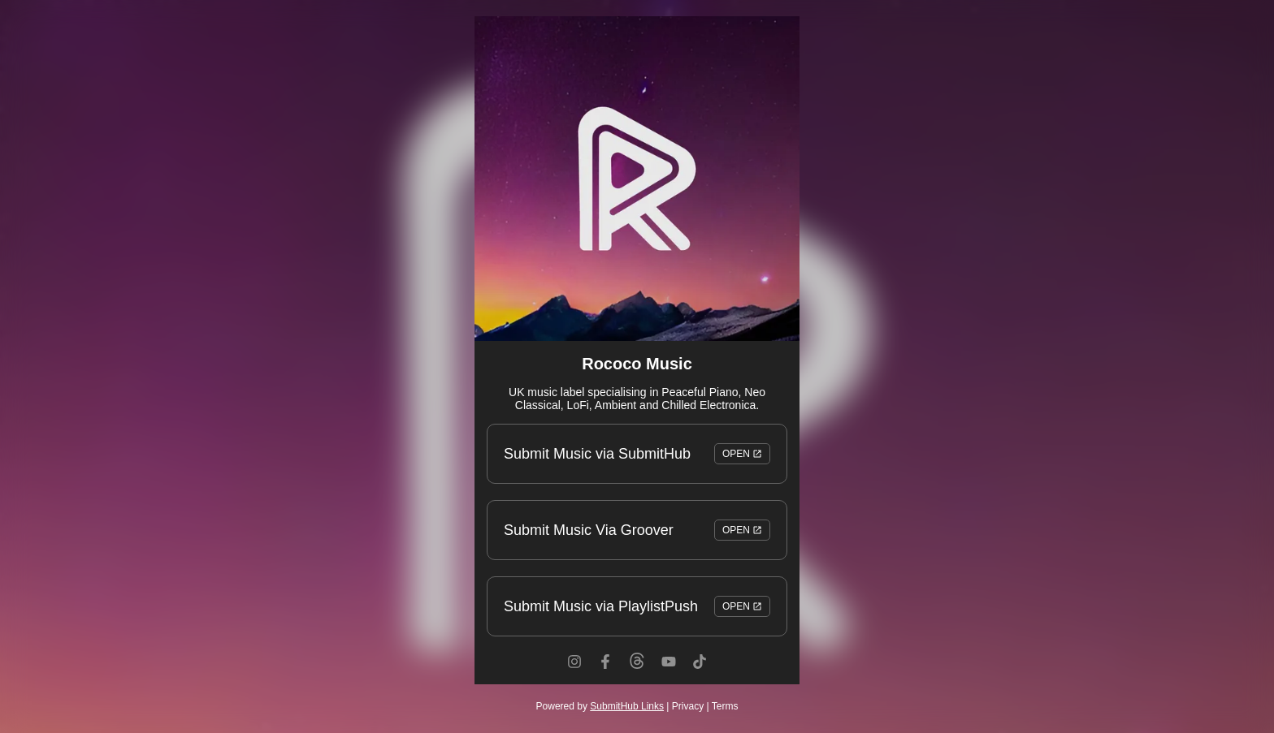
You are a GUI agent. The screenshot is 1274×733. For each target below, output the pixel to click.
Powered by (600, 706)
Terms (725, 706)
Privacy (688, 706)
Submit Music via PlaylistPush (637, 606)
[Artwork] (637, 178)
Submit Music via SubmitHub (637, 453)
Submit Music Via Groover (637, 530)
